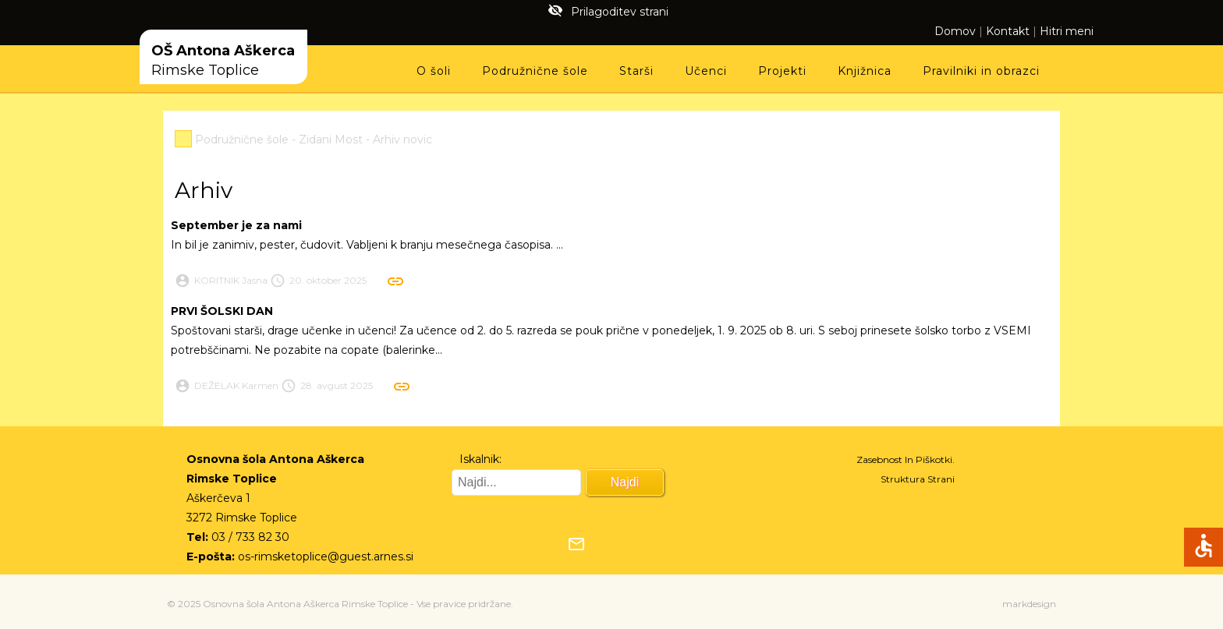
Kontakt (1008, 31)
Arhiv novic (402, 140)
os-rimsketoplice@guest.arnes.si (325, 556)
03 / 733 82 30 (250, 537)
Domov (955, 31)
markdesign (1029, 604)
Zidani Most (331, 140)
